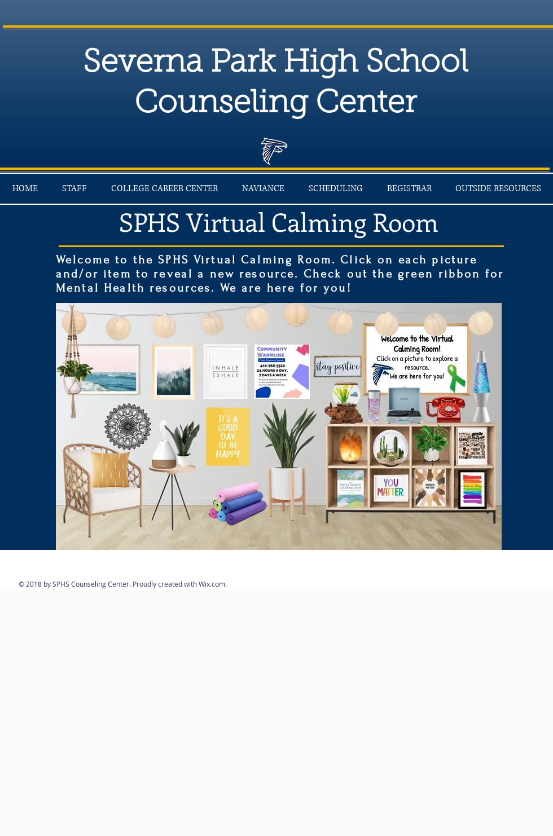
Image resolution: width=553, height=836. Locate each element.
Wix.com (212, 583)
